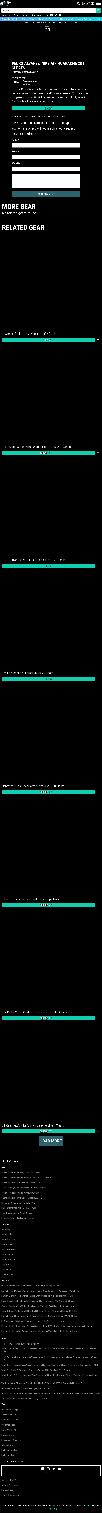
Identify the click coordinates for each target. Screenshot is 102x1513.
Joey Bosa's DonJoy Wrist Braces (16, 1213)
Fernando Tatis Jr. (47, 19)
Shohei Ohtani (28, 19)
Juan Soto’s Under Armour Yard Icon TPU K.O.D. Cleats (36, 447)
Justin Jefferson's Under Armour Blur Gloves (21, 1193)
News (25, 15)
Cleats (50, 117)
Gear (16, 15)
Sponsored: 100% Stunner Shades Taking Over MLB (24, 1398)
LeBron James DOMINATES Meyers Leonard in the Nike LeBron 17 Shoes (34, 1321)
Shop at (48, 453)
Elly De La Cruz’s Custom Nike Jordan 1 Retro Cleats (34, 1012)
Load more (51, 1141)
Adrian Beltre (7, 1254)
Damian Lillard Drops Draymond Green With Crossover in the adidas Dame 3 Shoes (38, 1296)
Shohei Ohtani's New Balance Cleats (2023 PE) (22, 1198)
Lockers (6, 15)
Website (16, 163)
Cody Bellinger (85, 19)
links (62, 22)
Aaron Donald (7, 1229)
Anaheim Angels (8, 1415)
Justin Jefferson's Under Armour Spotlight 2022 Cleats (26, 1177)
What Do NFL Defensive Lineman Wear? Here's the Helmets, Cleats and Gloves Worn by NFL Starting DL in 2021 (49, 1377)
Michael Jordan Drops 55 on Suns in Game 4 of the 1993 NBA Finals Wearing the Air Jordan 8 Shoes (46, 1326)
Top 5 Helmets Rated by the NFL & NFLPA (20, 1344)
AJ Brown (5, 1264)
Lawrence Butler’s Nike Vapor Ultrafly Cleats (29, 334)
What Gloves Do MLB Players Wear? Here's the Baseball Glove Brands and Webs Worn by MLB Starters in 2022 (48, 1350)
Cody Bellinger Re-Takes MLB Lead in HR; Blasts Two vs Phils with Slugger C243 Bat (39, 1311)
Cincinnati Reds (8, 1425)
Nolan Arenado (67, 19)
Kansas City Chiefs (10, 1435)
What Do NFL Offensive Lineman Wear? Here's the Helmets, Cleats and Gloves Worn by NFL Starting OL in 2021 (49, 1358)
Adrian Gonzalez (8, 1259)
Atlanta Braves (8, 1445)
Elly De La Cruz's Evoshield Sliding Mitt (18, 1203)
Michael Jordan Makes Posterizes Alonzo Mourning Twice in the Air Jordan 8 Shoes (39, 1331)
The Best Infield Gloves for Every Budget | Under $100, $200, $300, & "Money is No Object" (41, 1383)
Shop (48, 108)
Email (15, 151)
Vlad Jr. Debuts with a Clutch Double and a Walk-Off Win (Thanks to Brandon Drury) (38, 1306)
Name (15, 140)
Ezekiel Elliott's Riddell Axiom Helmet (17, 1218)
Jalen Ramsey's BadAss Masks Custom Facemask (24, 1188)
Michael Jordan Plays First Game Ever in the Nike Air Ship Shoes (30, 1286)
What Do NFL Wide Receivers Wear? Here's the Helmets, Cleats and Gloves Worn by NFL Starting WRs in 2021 (50, 1393)
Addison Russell (8, 1249)
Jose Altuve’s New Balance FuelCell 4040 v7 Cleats (33, 560)
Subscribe (37, 15)
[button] (92, 3)
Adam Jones (7, 1244)
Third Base (18, 117)
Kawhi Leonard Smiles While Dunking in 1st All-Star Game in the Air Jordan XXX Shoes (40, 1291)
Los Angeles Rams (9, 1420)
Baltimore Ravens (9, 1455)
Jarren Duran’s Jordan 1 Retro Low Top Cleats (30, 899)
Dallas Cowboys (8, 1430)
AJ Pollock (6, 1269)
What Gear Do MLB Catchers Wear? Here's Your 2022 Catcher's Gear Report (35, 1370)
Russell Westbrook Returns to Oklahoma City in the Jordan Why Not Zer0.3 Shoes (38, 1301)
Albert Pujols (7, 1274)
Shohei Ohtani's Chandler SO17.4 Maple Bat (20, 1183)
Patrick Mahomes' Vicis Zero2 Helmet (18, 1208)
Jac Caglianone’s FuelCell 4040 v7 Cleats (27, 673)
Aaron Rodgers (8, 1239)
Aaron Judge (7, 1234)
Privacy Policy (7, 1490)
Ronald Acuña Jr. (10, 19)
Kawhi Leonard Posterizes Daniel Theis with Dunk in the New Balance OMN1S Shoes (39, 1316)
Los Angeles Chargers (11, 1440)
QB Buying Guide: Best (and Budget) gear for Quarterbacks (27, 1388)
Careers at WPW (8, 1480)
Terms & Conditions (10, 1495)
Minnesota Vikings (9, 1409)
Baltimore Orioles (9, 1450)
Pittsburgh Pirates (35, 117)
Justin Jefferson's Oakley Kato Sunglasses (20, 1172)
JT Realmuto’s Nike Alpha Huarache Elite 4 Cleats (33, 1125)
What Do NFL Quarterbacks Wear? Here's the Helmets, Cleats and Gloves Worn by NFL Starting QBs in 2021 (49, 1365)
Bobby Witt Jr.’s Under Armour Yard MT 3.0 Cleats (33, 786)
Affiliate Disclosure (9, 1485)
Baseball (60, 117)
